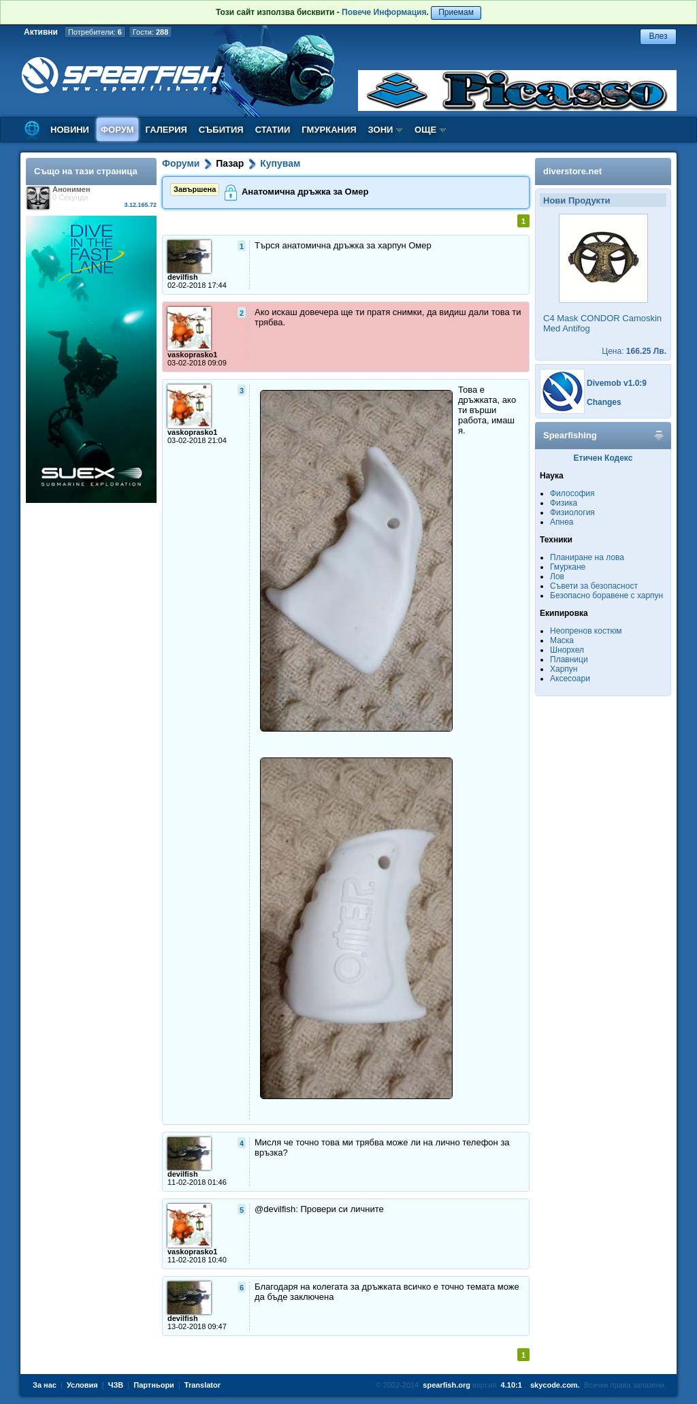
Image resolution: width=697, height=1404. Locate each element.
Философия (572, 493)
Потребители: (95, 32)
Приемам (456, 12)
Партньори (153, 1385)
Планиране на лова (587, 557)
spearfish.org (446, 1385)
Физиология (572, 512)
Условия (82, 1385)
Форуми (180, 163)
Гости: (151, 32)
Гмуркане (567, 567)
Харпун (563, 669)
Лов (557, 576)
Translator (202, 1385)
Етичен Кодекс (603, 458)
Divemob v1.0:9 (617, 383)
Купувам (280, 163)
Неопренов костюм (586, 631)
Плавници (569, 659)
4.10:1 (511, 1385)
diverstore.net (572, 171)
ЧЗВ (116, 1385)
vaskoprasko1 (192, 354)
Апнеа (561, 522)
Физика (563, 503)
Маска (562, 640)
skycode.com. (555, 1385)
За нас (44, 1385)
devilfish (182, 277)
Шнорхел (567, 650)
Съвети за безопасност (594, 586)
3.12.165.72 (140, 204)
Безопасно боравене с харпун (606, 595)
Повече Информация (384, 12)
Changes (604, 402)
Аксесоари (570, 678)
